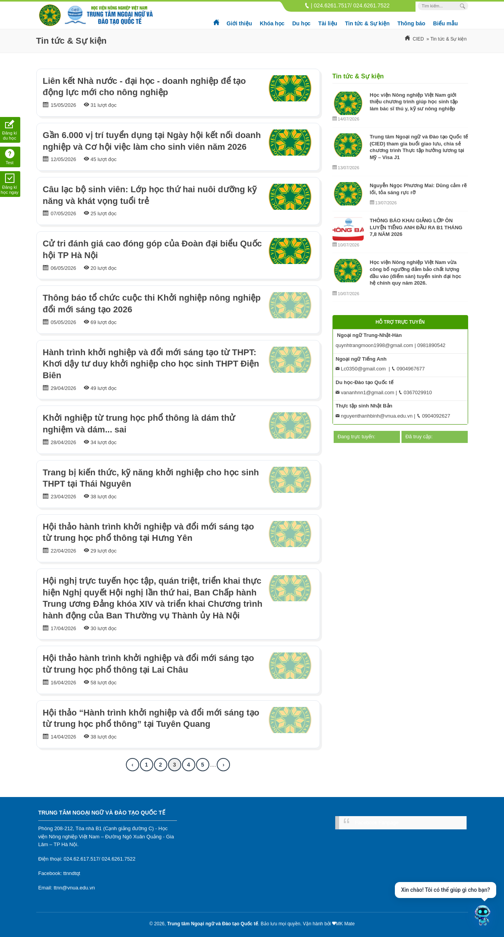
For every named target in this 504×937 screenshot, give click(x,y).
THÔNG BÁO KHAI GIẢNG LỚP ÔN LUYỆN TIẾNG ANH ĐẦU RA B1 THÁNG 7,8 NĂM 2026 (416, 227)
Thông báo (412, 23)
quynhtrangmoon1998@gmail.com (374, 345)
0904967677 (408, 369)
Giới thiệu (239, 23)
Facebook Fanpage (377, 822)
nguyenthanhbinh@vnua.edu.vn (374, 416)
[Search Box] (463, 6)
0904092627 (433, 416)
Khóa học (272, 23)
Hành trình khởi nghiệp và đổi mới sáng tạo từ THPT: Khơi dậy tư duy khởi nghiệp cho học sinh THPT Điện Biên (151, 363)
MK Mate (345, 923)
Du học (301, 23)
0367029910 (415, 392)
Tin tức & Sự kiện (367, 23)
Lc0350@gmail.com (361, 369)
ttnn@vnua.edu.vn (74, 888)
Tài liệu (327, 23)
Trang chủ (217, 19)
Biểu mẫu (445, 23)
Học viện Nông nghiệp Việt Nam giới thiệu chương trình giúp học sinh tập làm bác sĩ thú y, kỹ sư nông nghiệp (414, 102)
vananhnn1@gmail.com (365, 392)
